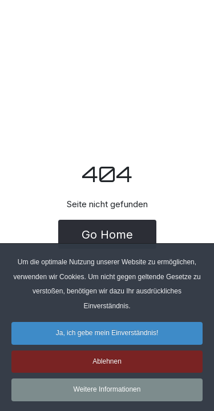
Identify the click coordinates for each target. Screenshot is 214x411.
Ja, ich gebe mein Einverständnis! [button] (107, 335)
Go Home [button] (107, 234)
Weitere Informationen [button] (107, 392)
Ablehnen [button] (107, 363)
